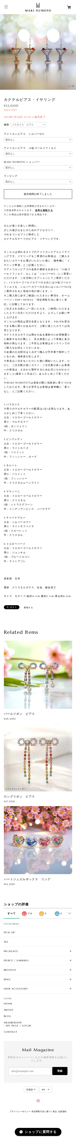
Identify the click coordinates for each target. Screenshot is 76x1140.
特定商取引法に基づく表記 (44, 1111)
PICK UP (9, 932)
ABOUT (9, 1009)
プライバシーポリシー (20, 1111)
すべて (11, 913)
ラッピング (11, 176)
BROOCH (10, 969)
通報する (28, 607)
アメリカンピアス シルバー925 (24, 134)
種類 (6, 124)
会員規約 (62, 1111)
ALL (6, 941)
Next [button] (72, 52)
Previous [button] (4, 52)
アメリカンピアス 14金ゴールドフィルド (30, 148)
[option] (38, 52)
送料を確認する (44, 210)
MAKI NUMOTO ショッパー (22, 162)
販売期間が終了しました (38, 194)
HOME (8, 1003)
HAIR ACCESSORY (16, 988)
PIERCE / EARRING (16, 960)
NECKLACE (11, 951)
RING (7, 979)
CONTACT (10, 1031)
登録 (59, 1070)
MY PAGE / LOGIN (18, 1025)
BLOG (7, 1016)
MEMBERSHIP (13, 1022)
